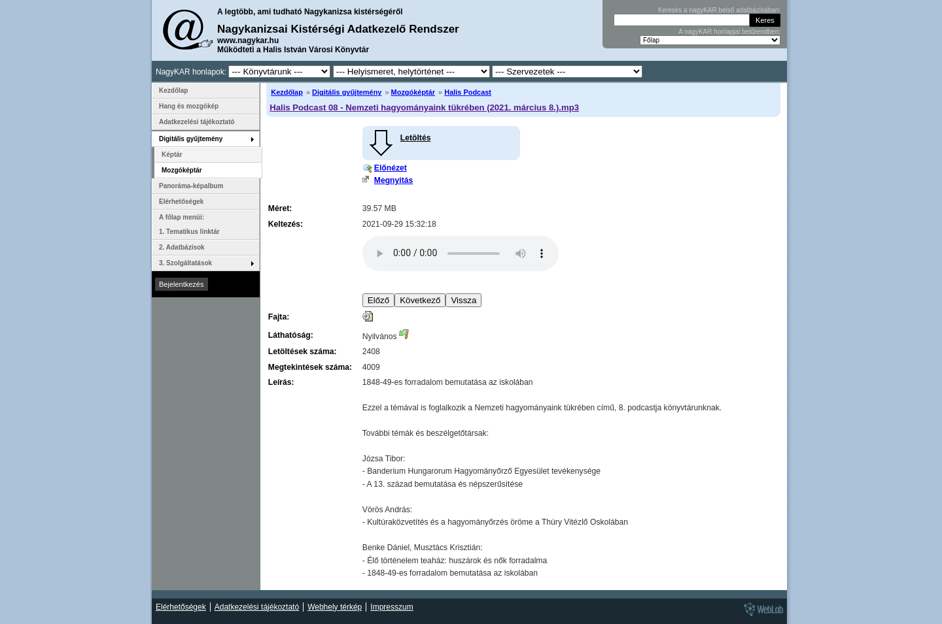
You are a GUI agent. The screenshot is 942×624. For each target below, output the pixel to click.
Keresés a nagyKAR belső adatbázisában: (719, 10)
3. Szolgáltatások (185, 263)
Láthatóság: (290, 335)
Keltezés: (285, 224)
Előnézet (390, 167)
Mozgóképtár (413, 92)
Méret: (280, 208)
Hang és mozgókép (188, 106)
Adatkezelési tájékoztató (197, 121)
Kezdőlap (287, 92)
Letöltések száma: (302, 351)
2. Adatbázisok (182, 247)
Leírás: (281, 382)
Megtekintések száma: (310, 367)
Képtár (172, 154)
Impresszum (391, 607)
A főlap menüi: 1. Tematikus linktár (189, 224)
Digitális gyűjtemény (346, 92)
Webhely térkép (334, 607)
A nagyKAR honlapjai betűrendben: (729, 31)
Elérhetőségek (181, 201)
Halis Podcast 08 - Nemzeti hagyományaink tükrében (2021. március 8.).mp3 (424, 107)
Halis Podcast (467, 92)
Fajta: (278, 316)
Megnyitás (393, 180)
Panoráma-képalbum (191, 185)
